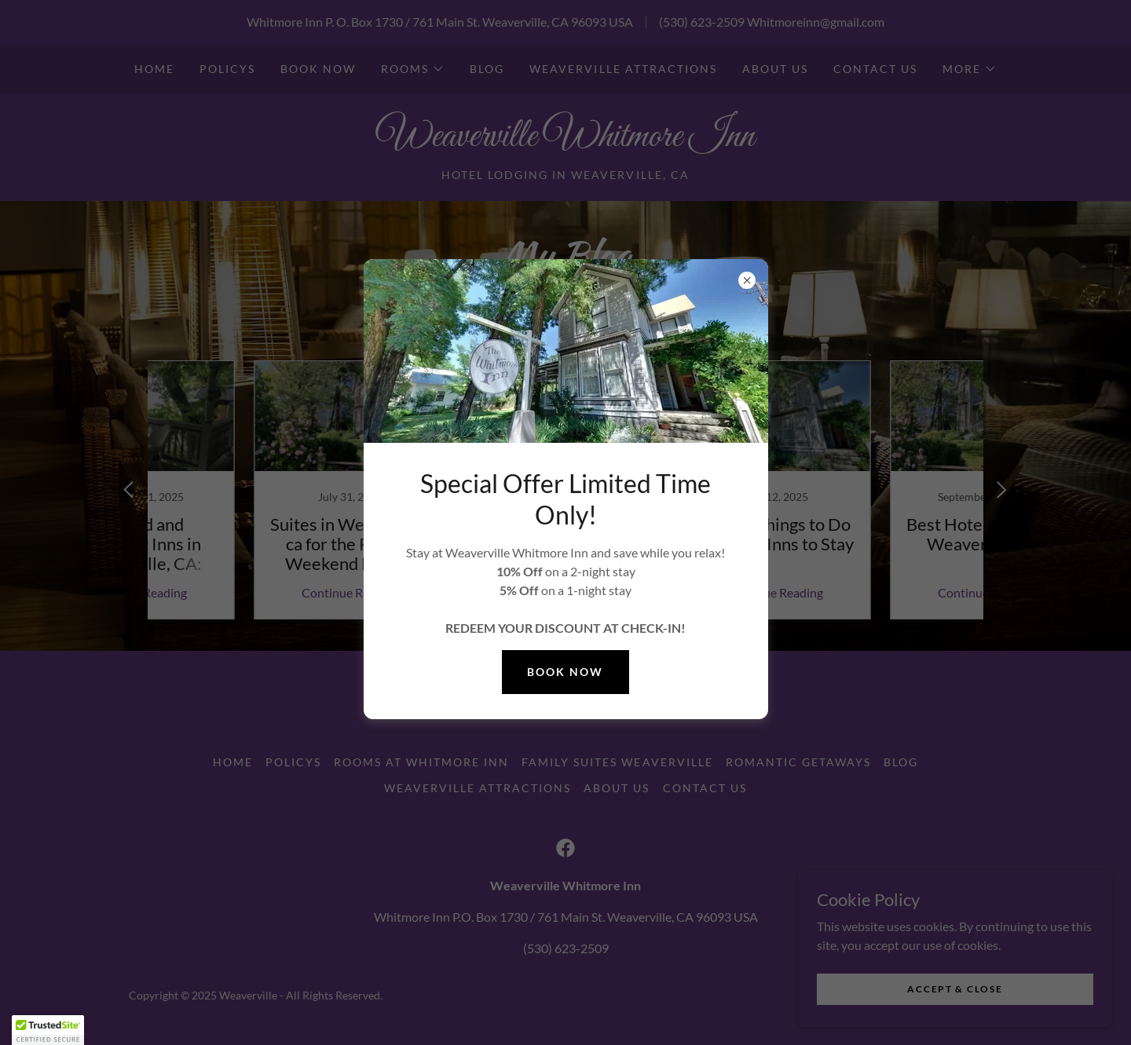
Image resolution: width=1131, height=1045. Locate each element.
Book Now (565, 671)
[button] (48, 1030)
